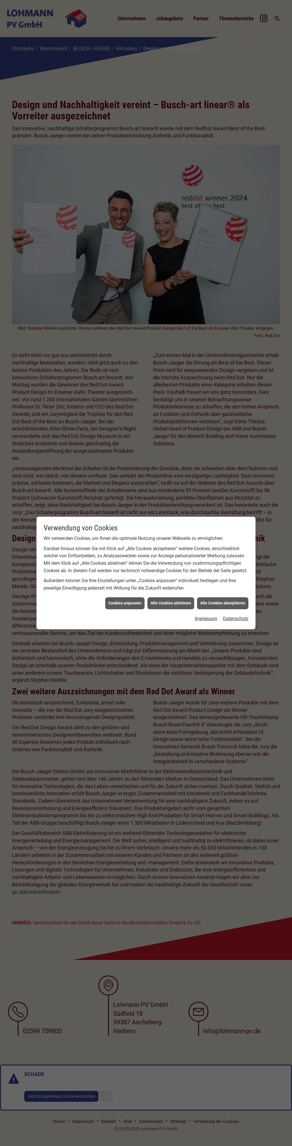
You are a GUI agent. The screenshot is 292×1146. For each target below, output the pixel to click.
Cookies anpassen (124, 577)
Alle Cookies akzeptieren (222, 577)
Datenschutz (235, 592)
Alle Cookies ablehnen (171, 577)
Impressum (206, 592)
